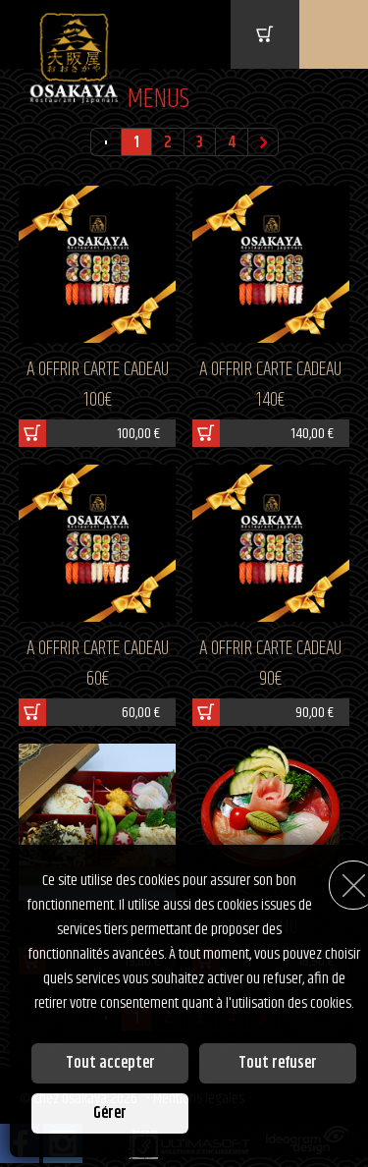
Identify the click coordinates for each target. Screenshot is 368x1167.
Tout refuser (277, 1063)
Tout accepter (110, 1063)
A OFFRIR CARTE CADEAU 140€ (270, 385)
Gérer (110, 1113)
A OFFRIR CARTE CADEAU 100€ (97, 385)
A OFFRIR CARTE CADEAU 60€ (97, 664)
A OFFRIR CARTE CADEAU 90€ (270, 664)
